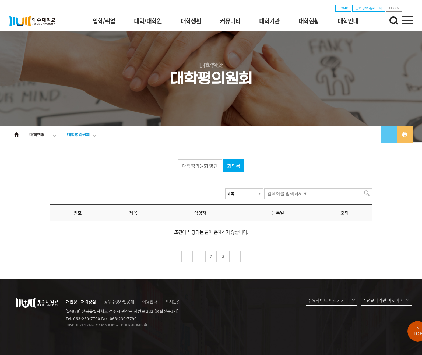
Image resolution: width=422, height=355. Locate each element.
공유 (389, 134)
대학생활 (191, 20)
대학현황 (308, 20)
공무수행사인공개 (119, 301)
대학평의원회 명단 (200, 165)
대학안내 (348, 20)
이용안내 (149, 301)
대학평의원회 (78, 134)
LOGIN (394, 8)
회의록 (233, 165)
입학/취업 (104, 20)
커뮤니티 (230, 20)
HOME (343, 8)
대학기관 (269, 20)
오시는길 (172, 301)
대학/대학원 (148, 20)
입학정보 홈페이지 (368, 8)
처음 (187, 256)
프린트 (405, 134)
